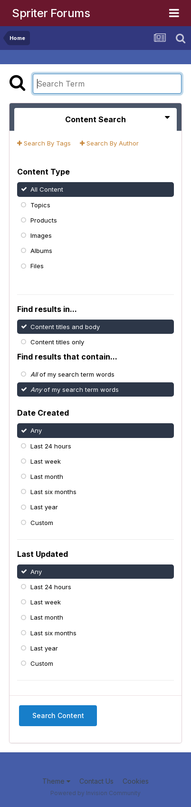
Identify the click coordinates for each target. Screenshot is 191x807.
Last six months (53, 492)
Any (36, 430)
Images (41, 235)
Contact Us (96, 781)
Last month (46, 476)
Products (43, 220)
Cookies (136, 781)
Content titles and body (65, 327)
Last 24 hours (50, 445)
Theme (56, 781)
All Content (46, 189)
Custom (41, 522)
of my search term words (72, 374)
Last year (44, 507)
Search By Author (109, 143)
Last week (45, 461)
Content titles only (57, 342)
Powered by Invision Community (95, 793)
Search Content (58, 715)
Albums (41, 250)
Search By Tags (44, 143)
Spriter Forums (51, 13)
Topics (40, 204)
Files (37, 266)
